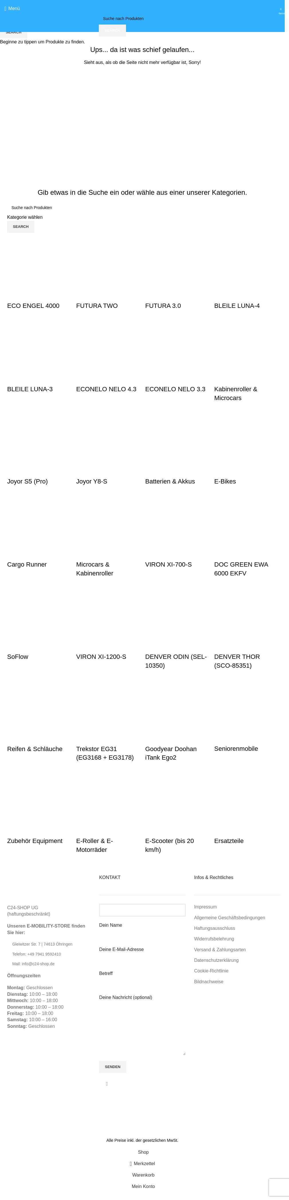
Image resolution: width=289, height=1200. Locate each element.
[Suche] (142, 19)
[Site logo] (142, 8)
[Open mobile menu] (12, 8)
